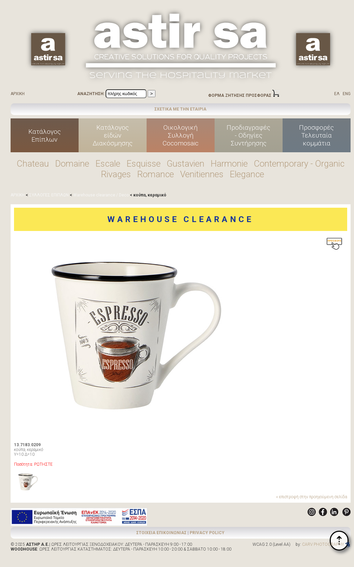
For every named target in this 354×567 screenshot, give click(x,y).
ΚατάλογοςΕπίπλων (44, 135)
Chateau (33, 163)
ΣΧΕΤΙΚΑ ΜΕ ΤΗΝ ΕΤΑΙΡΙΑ (180, 109)
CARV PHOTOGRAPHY (326, 544)
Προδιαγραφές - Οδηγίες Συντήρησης (248, 135)
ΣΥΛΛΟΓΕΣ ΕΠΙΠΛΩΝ (49, 195)
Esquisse (143, 163)
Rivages (116, 174)
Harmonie (229, 163)
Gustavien (185, 163)
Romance (155, 174)
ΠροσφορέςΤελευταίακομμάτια (316, 135)
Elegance (247, 174)
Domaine (72, 163)
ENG (347, 93)
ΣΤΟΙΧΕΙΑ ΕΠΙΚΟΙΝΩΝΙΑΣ (161, 532)
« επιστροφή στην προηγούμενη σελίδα (311, 496)
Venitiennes (201, 174)
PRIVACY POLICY (207, 532)
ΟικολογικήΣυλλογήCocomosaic (181, 135)
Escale (107, 163)
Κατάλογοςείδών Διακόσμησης (113, 135)
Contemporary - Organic (299, 163)
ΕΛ (337, 93)
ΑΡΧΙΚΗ (18, 93)
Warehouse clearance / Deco (101, 195)
